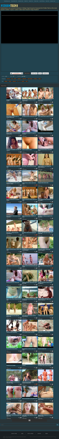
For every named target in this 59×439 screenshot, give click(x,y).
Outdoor (19, 78)
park (26, 81)
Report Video (34, 73)
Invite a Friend (30, 433)
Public (39, 78)
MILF (15, 78)
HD (12, 78)
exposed (14, 81)
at (17, 81)
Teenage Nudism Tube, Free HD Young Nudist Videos (17, 436)
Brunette (8, 78)
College (35, 78)
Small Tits (24, 78)
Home (22, 433)
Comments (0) (45, 73)
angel (10, 81)
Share (40, 73)
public (23, 81)
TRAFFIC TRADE (14, 433)
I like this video (11, 73)
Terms (46, 433)
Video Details (27, 73)
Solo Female (30, 78)
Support (39, 433)
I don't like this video (22, 73)
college (6, 81)
